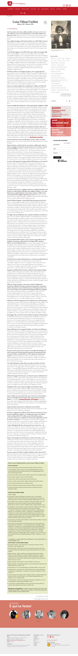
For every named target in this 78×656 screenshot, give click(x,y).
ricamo (63, 60)
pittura (55, 60)
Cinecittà (53, 69)
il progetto (11, 8)
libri (39, 8)
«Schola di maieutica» (55, 92)
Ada (20, 195)
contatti (65, 8)
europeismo (53, 64)
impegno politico (60, 64)
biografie (17, 8)
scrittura (59, 60)
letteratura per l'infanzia (56, 71)
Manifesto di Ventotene (60, 69)
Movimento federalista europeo (57, 73)
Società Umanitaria (55, 62)
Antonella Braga (13, 28)
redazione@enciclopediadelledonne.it (17, 640)
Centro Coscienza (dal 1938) (62, 89)
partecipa (33, 8)
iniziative (58, 8)
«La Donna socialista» (55, 83)
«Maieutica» (53, 89)
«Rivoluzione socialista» (56, 75)
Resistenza (67, 58)
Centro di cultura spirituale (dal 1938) (58, 87)
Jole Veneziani (34, 399)
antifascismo (53, 58)
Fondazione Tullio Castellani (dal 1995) (59, 67)
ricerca (67, 60)
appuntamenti (45, 8)
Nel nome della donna (55, 643)
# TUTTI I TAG (65, 94)
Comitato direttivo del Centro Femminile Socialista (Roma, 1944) (59, 81)
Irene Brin (40, 137)
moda (63, 58)
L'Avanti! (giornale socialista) (56, 85)
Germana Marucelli (24, 399)
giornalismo (62, 62)
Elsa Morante (33, 137)
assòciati (52, 8)
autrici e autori (25, 8)
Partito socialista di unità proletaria (58, 77)
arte (52, 60)
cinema (58, 58)
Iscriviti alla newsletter (52, 640)
